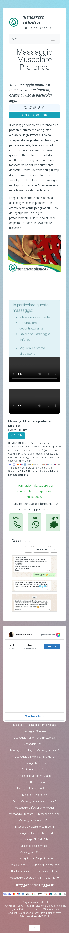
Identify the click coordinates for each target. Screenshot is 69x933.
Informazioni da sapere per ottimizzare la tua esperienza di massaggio (34, 491)
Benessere (33, 19)
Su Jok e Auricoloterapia (44, 865)
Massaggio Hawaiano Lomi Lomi (34, 826)
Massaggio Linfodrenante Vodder (34, 807)
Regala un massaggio (34, 885)
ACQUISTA (16, 435)
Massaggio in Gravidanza (34, 852)
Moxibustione (17, 865)
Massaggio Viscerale (34, 795)
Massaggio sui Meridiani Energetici (34, 756)
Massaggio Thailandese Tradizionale (34, 725)
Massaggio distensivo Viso (34, 820)
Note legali (34, 909)
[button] (28, 549)
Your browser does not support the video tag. (34, 369)
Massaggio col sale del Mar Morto (34, 833)
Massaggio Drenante (21, 814)
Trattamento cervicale (35, 769)
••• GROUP (42, 916)
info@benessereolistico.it (34, 902)
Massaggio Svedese (34, 731)
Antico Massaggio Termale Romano (35, 801)
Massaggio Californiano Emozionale (34, 737)
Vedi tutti (52, 877)
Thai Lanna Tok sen (47, 871)
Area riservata (51, 909)
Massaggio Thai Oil (34, 744)
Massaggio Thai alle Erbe (34, 839)
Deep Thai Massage (34, 782)
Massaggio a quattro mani (25, 877)
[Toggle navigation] (52, 39)
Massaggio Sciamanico (34, 845)
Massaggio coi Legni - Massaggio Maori (34, 750)
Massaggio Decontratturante (34, 775)
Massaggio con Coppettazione (34, 858)
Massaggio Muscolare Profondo (35, 788)
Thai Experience (21, 871)
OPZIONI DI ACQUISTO (34, 115)
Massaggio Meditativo (34, 763)
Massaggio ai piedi (49, 814)
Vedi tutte (41, 549)
